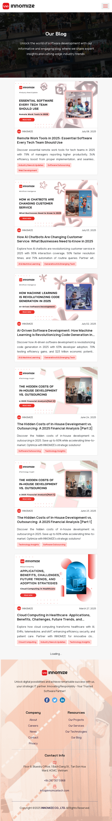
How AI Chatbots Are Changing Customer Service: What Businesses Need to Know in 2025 (55, 239)
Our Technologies (76, 731)
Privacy (33, 743)
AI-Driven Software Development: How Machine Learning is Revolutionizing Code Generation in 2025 (54, 332)
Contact (33, 737)
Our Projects (76, 720)
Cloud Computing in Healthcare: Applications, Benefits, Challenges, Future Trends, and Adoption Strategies (53, 617)
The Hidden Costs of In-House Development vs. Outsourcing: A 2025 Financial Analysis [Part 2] (54, 426)
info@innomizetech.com (54, 790)
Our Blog (76, 737)
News (33, 731)
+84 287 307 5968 (54, 780)
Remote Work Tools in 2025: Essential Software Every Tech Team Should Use (54, 140)
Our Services (76, 725)
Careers (33, 725)
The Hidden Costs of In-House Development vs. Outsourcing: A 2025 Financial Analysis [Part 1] (54, 519)
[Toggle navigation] (105, 6)
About (33, 720)
